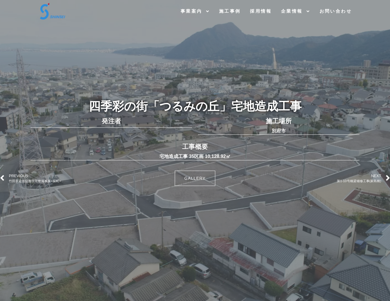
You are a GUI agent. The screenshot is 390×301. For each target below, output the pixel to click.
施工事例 (230, 11)
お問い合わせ (336, 11)
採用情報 (261, 11)
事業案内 (195, 11)
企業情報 (295, 11)
